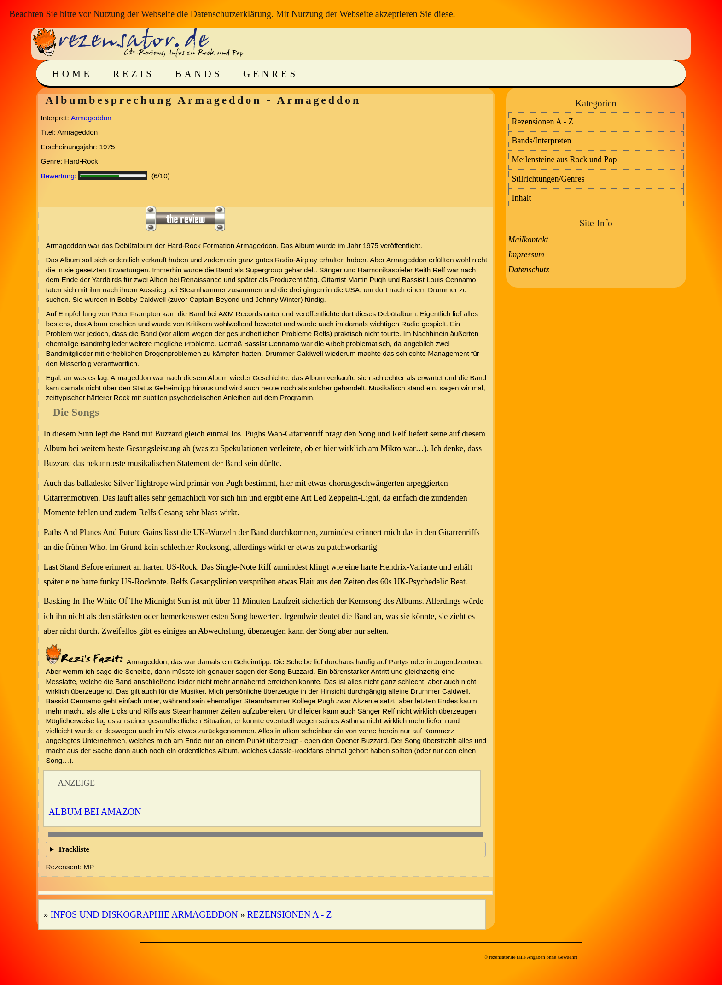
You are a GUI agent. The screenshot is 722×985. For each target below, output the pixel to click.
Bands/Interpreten (541, 140)
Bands (198, 73)
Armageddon (91, 118)
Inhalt (521, 197)
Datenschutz (528, 269)
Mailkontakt (528, 239)
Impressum (526, 254)
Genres (270, 73)
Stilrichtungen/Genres (548, 178)
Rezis (133, 73)
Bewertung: (58, 176)
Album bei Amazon (94, 812)
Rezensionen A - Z (289, 914)
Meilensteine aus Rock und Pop (564, 159)
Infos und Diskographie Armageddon (144, 914)
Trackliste (73, 849)
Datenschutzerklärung (230, 14)
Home (72, 73)
